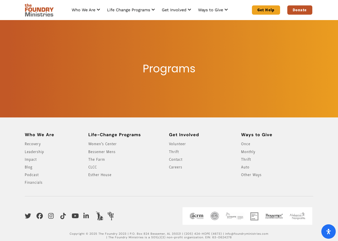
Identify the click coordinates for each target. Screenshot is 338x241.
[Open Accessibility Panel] (328, 231)
